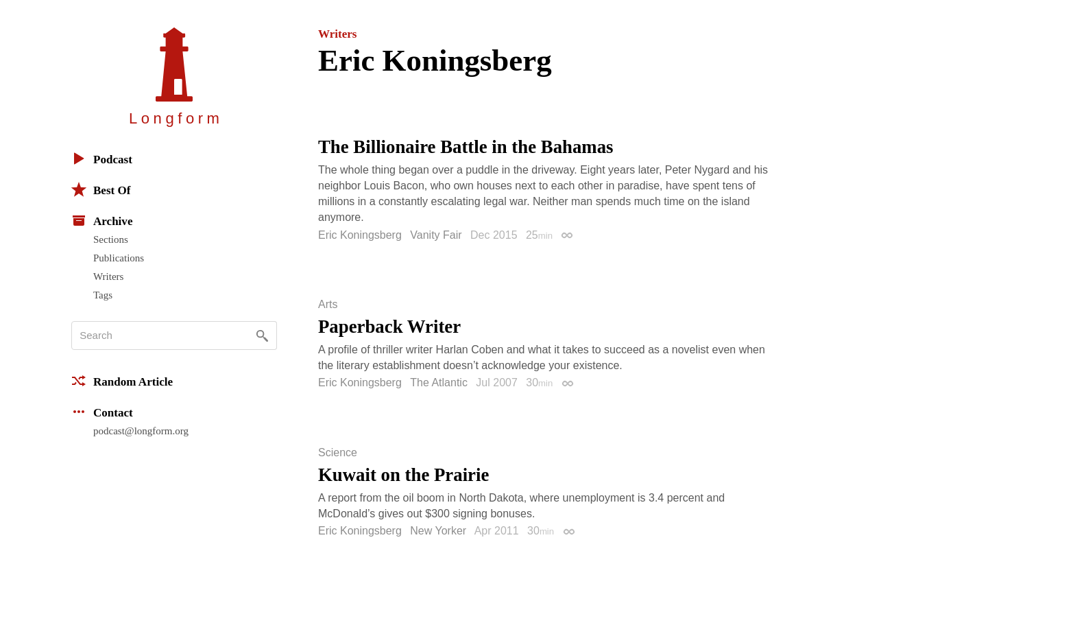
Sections (110, 239)
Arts (327, 304)
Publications (118, 257)
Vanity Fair (435, 235)
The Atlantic (439, 382)
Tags (102, 295)
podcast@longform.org (141, 430)
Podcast (101, 158)
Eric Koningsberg (360, 235)
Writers (108, 276)
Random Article (122, 380)
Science (337, 452)
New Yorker (438, 531)
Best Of (100, 189)
